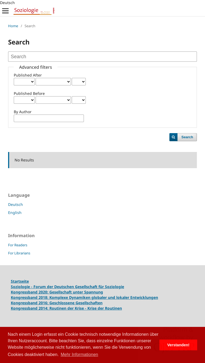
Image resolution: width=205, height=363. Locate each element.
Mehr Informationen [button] (79, 354)
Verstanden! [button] (178, 345)
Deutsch (15, 204)
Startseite (20, 281)
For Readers (17, 245)
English (15, 212)
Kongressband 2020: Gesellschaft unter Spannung (57, 292)
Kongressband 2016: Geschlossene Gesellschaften (56, 302)
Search (187, 137)
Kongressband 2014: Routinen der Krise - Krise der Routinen (66, 308)
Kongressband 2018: (30, 297)
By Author (23, 111)
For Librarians (19, 253)
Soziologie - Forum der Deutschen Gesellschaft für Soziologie (67, 286)
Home (13, 25)
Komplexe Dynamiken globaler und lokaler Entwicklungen (103, 297)
